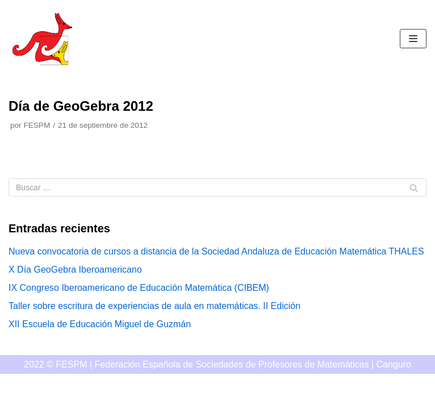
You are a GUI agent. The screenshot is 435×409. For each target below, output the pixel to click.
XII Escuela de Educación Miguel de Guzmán (100, 324)
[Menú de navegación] (413, 38)
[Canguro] (43, 39)
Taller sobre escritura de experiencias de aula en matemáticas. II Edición (154, 306)
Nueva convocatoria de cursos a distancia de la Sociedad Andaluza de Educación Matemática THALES (216, 251)
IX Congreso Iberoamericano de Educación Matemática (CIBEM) (139, 288)
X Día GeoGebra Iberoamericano (75, 269)
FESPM (36, 125)
